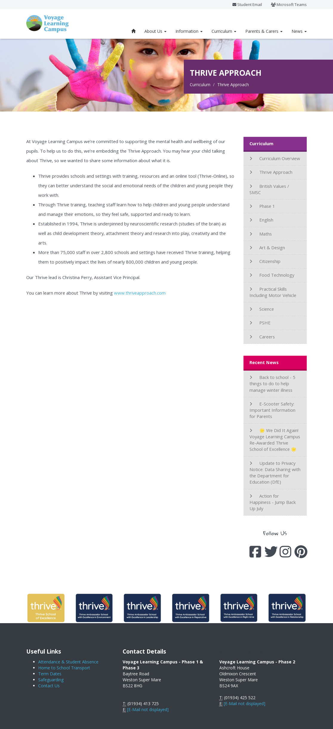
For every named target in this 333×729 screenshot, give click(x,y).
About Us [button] (155, 31)
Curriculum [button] (224, 31)
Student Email (247, 4)
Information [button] (189, 31)
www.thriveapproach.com (140, 293)
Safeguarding (51, 679)
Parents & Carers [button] (264, 31)
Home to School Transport (64, 668)
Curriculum (200, 84)
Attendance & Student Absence (68, 662)
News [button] (299, 31)
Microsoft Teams (289, 4)
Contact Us (49, 685)
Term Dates (49, 674)
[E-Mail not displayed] (148, 709)
